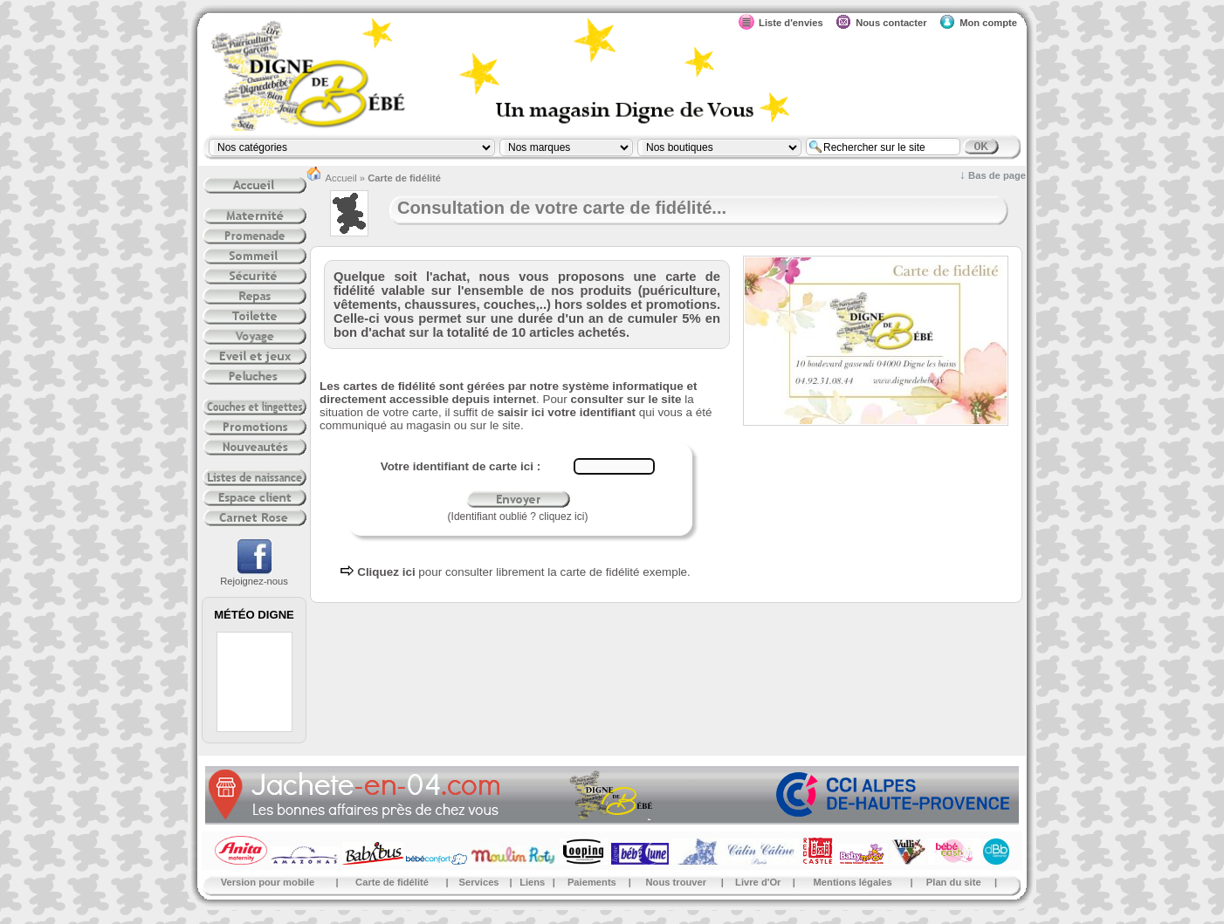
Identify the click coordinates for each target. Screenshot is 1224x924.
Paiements (591, 882)
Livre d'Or (757, 882)
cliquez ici (561, 516)
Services (479, 882)
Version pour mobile (268, 882)
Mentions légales (853, 882)
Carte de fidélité (392, 882)
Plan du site (953, 882)
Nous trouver (676, 882)
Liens (532, 882)
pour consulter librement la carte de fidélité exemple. (524, 571)
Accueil (341, 178)
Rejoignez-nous (254, 575)
